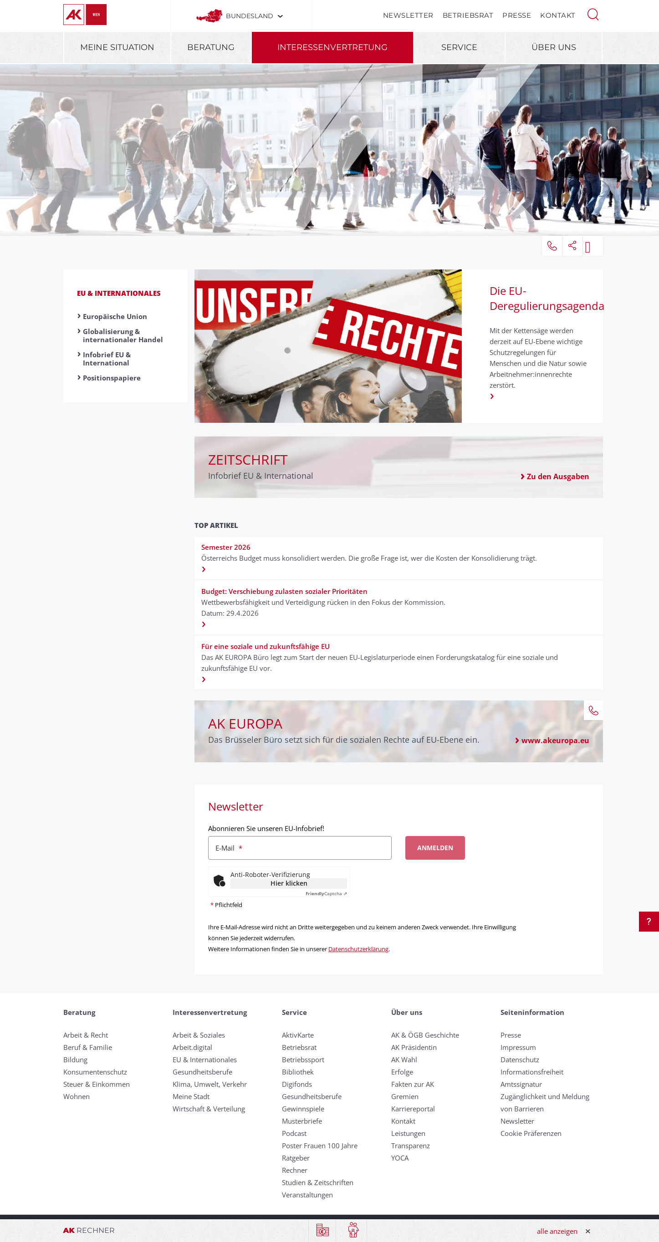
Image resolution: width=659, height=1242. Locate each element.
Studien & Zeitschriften (317, 1182)
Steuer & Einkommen (96, 1084)
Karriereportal (413, 1108)
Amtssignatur (521, 1084)
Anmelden (435, 847)
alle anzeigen (557, 1231)
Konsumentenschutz (95, 1071)
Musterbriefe (302, 1120)
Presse (516, 15)
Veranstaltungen (307, 1194)
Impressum (518, 1047)
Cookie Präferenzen (531, 1133)
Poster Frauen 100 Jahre (320, 1145)
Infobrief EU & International (107, 358)
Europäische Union (115, 316)
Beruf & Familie (87, 1047)
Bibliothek (298, 1071)
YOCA (400, 1157)
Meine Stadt (191, 1096)
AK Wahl (404, 1059)
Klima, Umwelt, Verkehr (210, 1084)
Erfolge (402, 1071)
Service (459, 47)
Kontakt (558, 15)
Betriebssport (303, 1059)
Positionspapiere (112, 377)
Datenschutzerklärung (358, 949)
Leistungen (408, 1133)
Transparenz (410, 1145)
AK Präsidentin (414, 1047)
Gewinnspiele (303, 1108)
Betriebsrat (468, 15)
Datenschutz (520, 1059)
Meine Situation (117, 47)
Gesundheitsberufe (202, 1071)
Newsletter (408, 15)
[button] (593, 13)
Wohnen (76, 1096)
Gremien (405, 1096)
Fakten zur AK (412, 1084)
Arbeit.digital (192, 1047)
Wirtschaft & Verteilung (209, 1108)
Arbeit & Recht (85, 1034)
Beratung (211, 47)
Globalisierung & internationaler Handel (123, 335)
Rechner (294, 1170)
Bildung (75, 1059)
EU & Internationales (119, 293)
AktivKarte (298, 1034)
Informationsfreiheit (532, 1071)
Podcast (294, 1133)
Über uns (553, 47)
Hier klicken (289, 883)
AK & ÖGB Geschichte (425, 1034)
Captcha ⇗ (326, 893)
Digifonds (297, 1084)
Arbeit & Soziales (199, 1034)
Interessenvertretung (332, 47)
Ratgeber (296, 1157)
